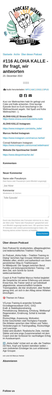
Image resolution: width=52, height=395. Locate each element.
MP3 (27, 89)
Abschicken (42, 233)
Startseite (7, 54)
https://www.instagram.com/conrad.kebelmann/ (26, 145)
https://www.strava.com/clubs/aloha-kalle (23, 119)
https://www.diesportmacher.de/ (18, 155)
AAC (33, 89)
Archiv (17, 54)
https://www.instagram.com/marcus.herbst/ (24, 138)
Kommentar (26, 191)
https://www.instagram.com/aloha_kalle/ (22, 128)
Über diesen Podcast (31, 54)
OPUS (46, 89)
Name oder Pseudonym (26, 179)
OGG (39, 89)
